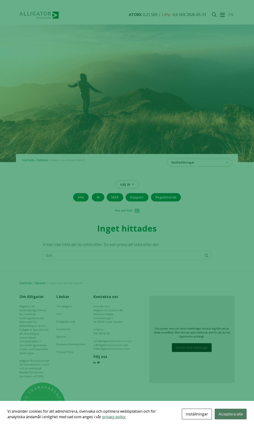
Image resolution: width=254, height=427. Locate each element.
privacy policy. (114, 416)
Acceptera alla (231, 414)
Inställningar (197, 414)
